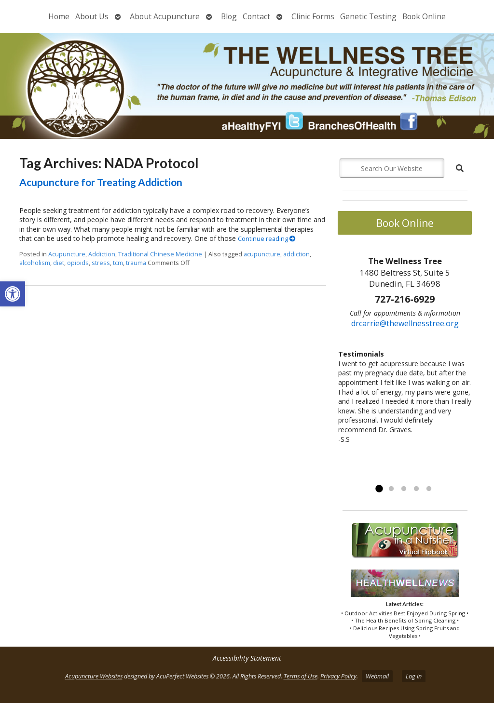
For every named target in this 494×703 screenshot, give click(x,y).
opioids (78, 263)
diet (58, 263)
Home (58, 16)
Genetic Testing (368, 16)
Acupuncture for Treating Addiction (100, 182)
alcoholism (34, 263)
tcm (118, 263)
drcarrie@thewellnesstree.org (405, 323)
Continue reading (267, 239)
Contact (256, 16)
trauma (136, 263)
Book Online (424, 16)
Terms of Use (300, 676)
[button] (12, 293)
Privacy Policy (338, 676)
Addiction (101, 254)
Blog (229, 16)
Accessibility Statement (247, 658)
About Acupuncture (165, 16)
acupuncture (262, 254)
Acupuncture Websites (94, 676)
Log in (414, 676)
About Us (92, 16)
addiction (296, 254)
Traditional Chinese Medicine (160, 254)
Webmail (377, 676)
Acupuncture (66, 254)
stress (101, 263)
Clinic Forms (312, 16)
